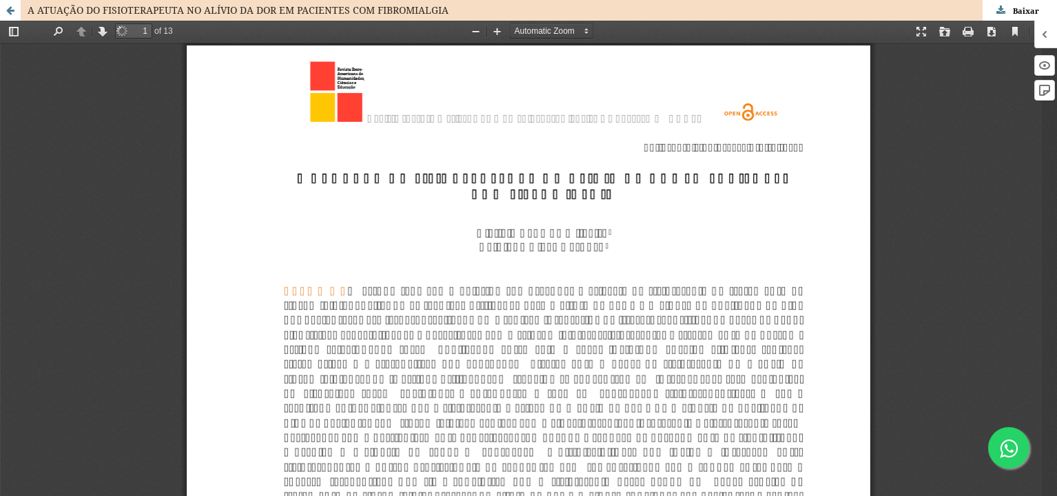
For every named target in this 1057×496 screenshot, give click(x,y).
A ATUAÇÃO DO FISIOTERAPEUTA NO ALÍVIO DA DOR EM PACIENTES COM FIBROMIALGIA (238, 10)
